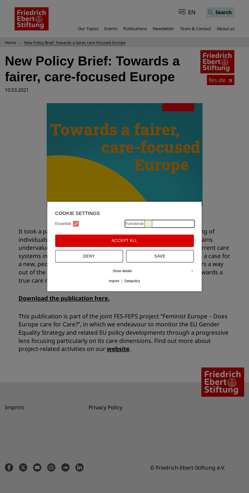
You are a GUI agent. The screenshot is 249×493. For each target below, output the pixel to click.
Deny (89, 256)
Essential (67, 224)
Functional (138, 224)
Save (160, 256)
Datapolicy (132, 281)
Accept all (125, 241)
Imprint (114, 281)
